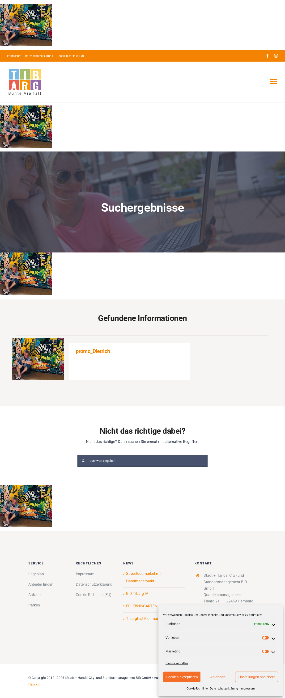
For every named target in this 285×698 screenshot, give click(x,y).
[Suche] (83, 461)
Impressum (247, 688)
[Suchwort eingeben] (142, 461)
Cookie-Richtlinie (197, 688)
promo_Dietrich (93, 351)
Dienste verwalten (177, 663)
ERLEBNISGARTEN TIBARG (148, 606)
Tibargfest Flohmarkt (143, 618)
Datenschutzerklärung (224, 688)
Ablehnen (217, 677)
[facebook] (267, 56)
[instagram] (276, 56)
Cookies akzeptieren (182, 677)
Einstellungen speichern (256, 677)
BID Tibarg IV (137, 593)
